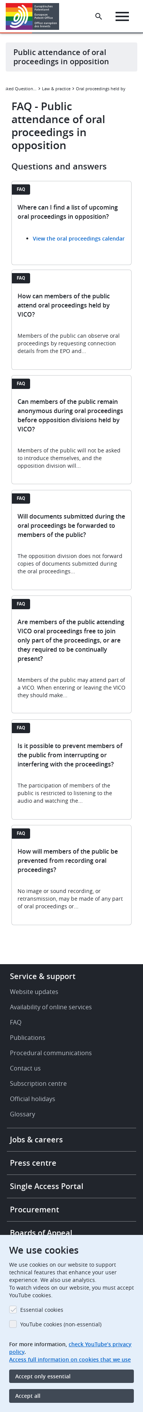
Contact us (25, 1068)
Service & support (43, 976)
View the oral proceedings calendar (79, 238)
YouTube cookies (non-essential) (60, 1324)
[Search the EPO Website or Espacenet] (99, 16)
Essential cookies (41, 1309)
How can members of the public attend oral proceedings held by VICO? (64, 305)
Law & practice (56, 88)
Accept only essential (43, 1376)
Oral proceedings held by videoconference (104, 88)
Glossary (22, 1114)
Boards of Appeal (41, 1233)
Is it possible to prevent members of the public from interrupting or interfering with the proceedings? (70, 755)
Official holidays (32, 1099)
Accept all (27, 1395)
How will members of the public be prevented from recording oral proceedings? (68, 860)
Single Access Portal (47, 1186)
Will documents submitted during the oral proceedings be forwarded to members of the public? (71, 525)
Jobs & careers (36, 1139)
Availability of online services (51, 1007)
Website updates (34, 991)
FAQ (15, 1022)
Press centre (33, 1163)
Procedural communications (51, 1053)
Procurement (34, 1209)
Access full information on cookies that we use (70, 1359)
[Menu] (122, 16)
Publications (27, 1037)
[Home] (35, 16)
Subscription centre (38, 1083)
